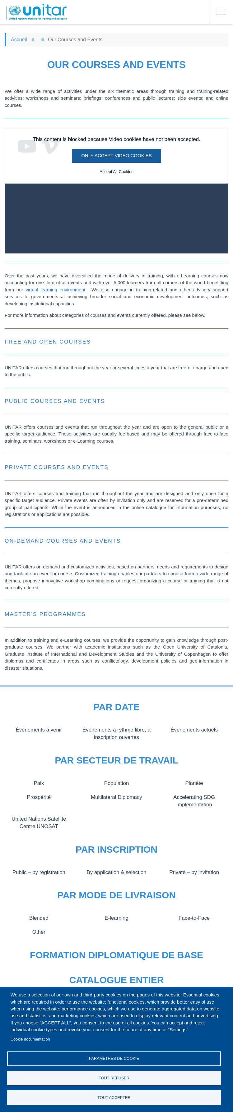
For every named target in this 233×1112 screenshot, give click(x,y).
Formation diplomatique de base (116, 955)
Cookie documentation (30, 1038)
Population (116, 783)
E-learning (116, 918)
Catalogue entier (116, 980)
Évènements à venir (39, 729)
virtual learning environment (55, 289)
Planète (194, 783)
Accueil (19, 39)
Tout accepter (114, 1097)
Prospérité (38, 797)
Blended (39, 918)
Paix (39, 783)
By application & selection (116, 872)
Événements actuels (194, 729)
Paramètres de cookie (114, 1057)
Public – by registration (39, 872)
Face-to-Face (194, 918)
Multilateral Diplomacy (116, 797)
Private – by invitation (194, 872)
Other (38, 932)
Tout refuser (114, 1077)
